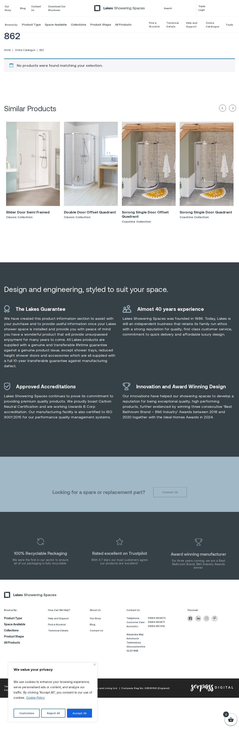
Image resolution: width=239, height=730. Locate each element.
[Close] (95, 664)
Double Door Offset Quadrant (90, 214)
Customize (26, 713)
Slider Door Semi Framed (28, 214)
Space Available (56, 24)
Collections (78, 24)
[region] (52, 692)
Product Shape (100, 24)
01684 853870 (157, 630)
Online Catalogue (212, 24)
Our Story (8, 8)
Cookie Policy (35, 697)
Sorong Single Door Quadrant (206, 214)
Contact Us (36, 8)
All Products (123, 24)
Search (179, 8)
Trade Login (216, 8)
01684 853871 (156, 634)
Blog (23, 8)
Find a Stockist (154, 24)
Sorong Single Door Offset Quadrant (145, 216)
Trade (229, 24)
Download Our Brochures (56, 8)
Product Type (31, 24)
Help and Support (191, 24)
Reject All (53, 713)
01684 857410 (156, 638)
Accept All (79, 713)
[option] (33, 174)
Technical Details (173, 24)
